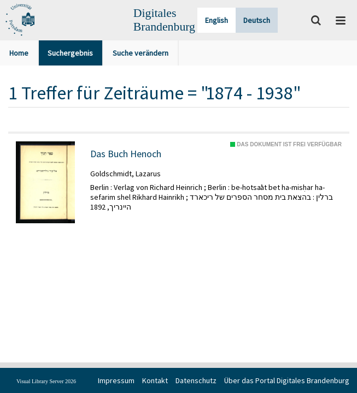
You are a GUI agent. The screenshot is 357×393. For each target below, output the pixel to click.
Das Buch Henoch (125, 154)
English (216, 20)
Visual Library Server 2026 (46, 381)
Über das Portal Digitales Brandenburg (286, 380)
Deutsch (256, 20)
